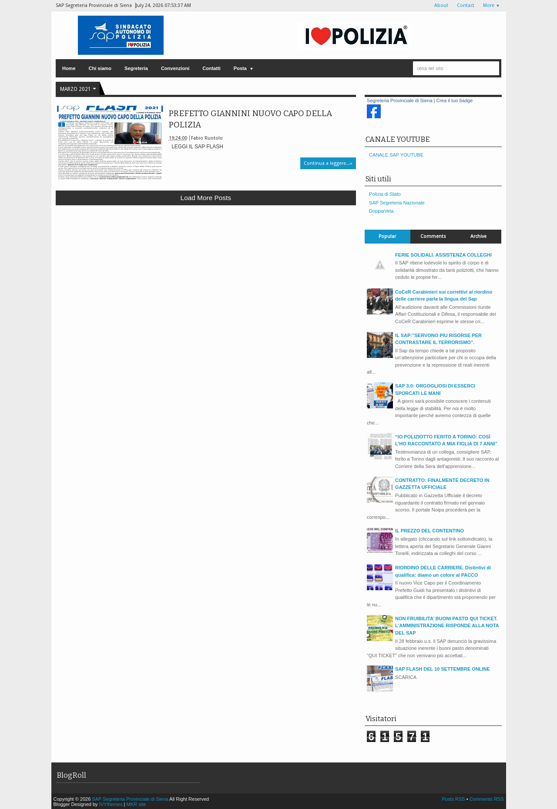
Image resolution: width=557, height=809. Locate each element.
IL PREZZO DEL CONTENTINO (429, 530)
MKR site (136, 804)
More (488, 5)
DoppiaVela (381, 211)
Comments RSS (487, 799)
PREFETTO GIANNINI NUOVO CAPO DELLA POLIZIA (250, 119)
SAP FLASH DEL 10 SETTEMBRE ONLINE (442, 669)
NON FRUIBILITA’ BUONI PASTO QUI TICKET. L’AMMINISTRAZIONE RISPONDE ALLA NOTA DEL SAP (447, 625)
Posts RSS (454, 799)
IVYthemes (111, 804)
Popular (387, 236)
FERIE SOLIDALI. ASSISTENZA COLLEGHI (443, 254)
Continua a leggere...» (328, 163)
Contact (465, 5)
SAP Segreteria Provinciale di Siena (130, 799)
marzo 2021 (75, 89)
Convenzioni (175, 68)
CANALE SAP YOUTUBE (396, 154)
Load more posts (206, 197)
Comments (433, 236)
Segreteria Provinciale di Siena (399, 100)
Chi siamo (100, 68)
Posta (240, 68)
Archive (478, 236)
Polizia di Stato (385, 194)
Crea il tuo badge (454, 100)
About (441, 5)
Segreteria (136, 68)
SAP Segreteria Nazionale (397, 202)
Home (69, 68)
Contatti (211, 68)
